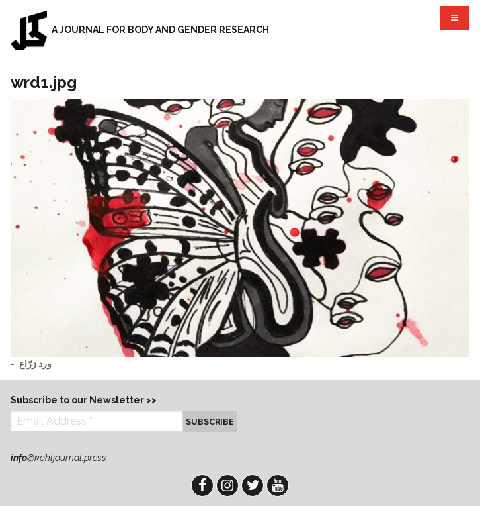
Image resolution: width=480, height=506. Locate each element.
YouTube (277, 485)
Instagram (227, 485)
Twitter (252, 485)
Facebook (202, 485)
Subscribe (210, 422)
